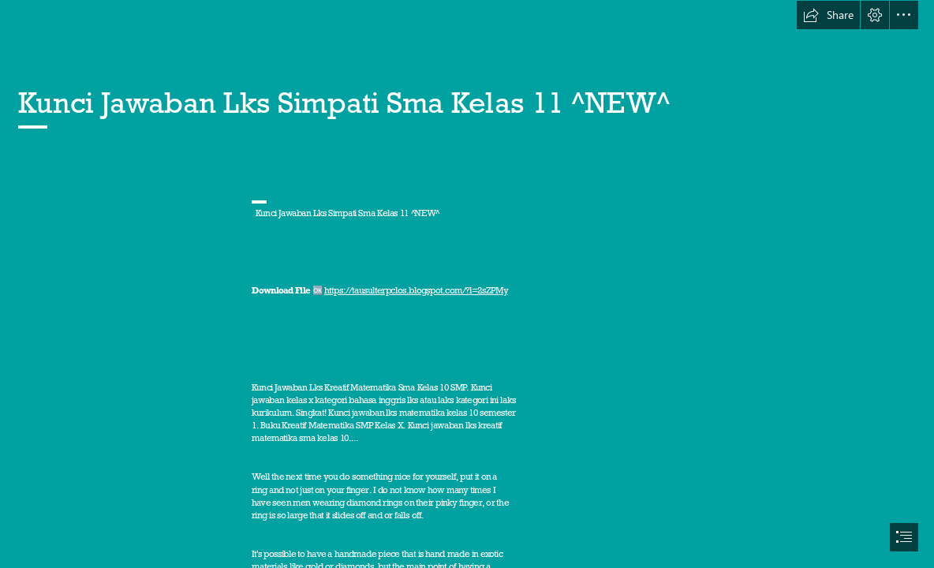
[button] (828, 15)
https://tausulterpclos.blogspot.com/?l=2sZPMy (416, 290)
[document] (467, 284)
